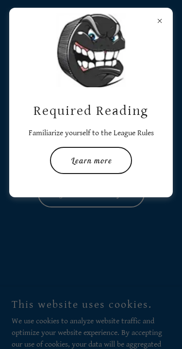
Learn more (91, 160)
